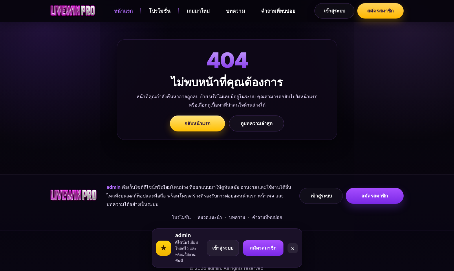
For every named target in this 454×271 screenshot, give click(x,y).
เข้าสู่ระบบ (334, 11)
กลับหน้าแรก (197, 123)
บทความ (235, 11)
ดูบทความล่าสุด (256, 123)
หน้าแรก (123, 11)
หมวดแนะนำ (209, 217)
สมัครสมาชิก (380, 11)
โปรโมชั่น (159, 11)
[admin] (72, 11)
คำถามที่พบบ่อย (278, 11)
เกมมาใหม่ (198, 11)
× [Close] (293, 248)
